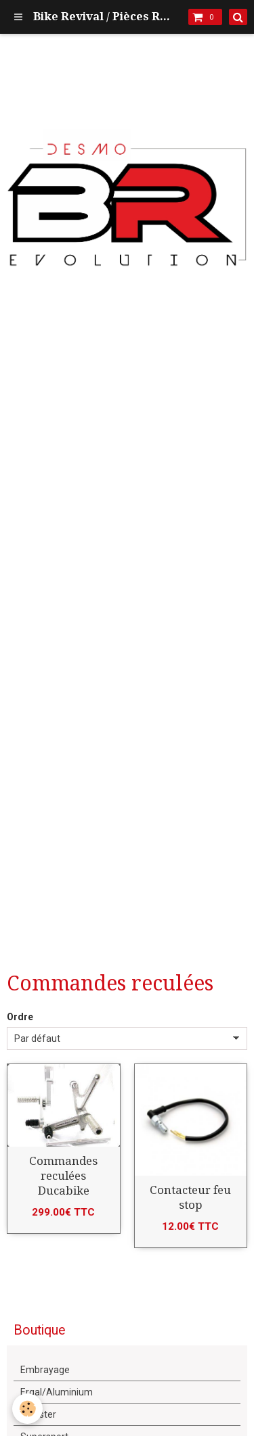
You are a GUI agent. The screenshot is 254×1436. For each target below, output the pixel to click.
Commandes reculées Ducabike (63, 1175)
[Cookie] (27, 1408)
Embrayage (45, 1369)
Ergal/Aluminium (56, 1392)
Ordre (20, 1016)
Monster (38, 1414)
